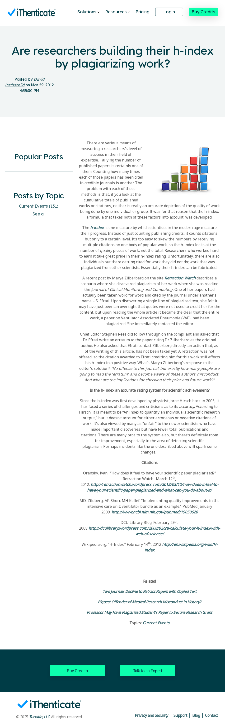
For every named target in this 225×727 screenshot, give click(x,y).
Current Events (38, 206)
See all (38, 214)
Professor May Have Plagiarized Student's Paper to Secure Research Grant (149, 612)
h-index (96, 227)
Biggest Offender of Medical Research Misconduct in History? (149, 602)
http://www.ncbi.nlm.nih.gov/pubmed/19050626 (155, 512)
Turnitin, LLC (39, 716)
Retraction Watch (180, 278)
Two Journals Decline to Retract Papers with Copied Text (150, 591)
